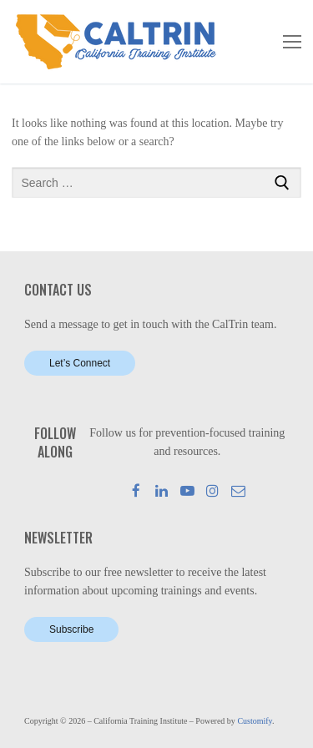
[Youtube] (187, 490)
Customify (254, 720)
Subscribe (71, 629)
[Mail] (238, 490)
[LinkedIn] (161, 490)
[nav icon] (292, 42)
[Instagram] (213, 490)
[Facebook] (136, 490)
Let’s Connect (79, 363)
